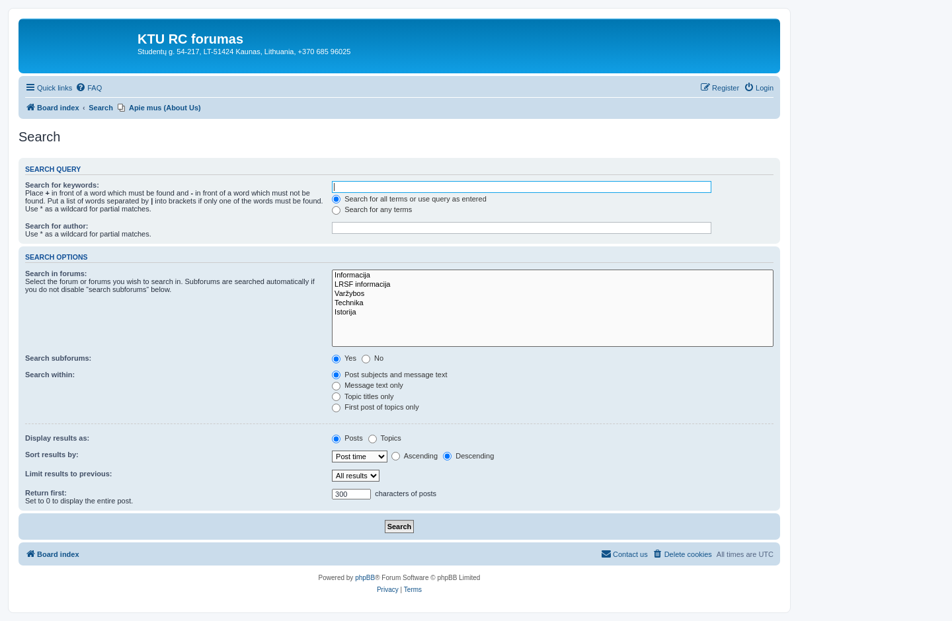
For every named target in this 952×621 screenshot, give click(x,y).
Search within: (50, 375)
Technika (552, 303)
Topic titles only (362, 396)
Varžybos (552, 294)
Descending (468, 456)
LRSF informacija (552, 284)
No (372, 358)
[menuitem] (88, 88)
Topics (384, 438)
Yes (344, 358)
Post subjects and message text (389, 375)
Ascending (414, 456)
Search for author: (56, 226)
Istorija (552, 312)
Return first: (46, 493)
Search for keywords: (62, 185)
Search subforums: (58, 358)
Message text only (367, 385)
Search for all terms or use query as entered (409, 199)
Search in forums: (56, 273)
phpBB (365, 577)
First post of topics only (375, 407)
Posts (347, 438)
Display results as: (57, 438)
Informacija (552, 275)
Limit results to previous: (68, 474)
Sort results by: (52, 454)
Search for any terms (372, 209)
